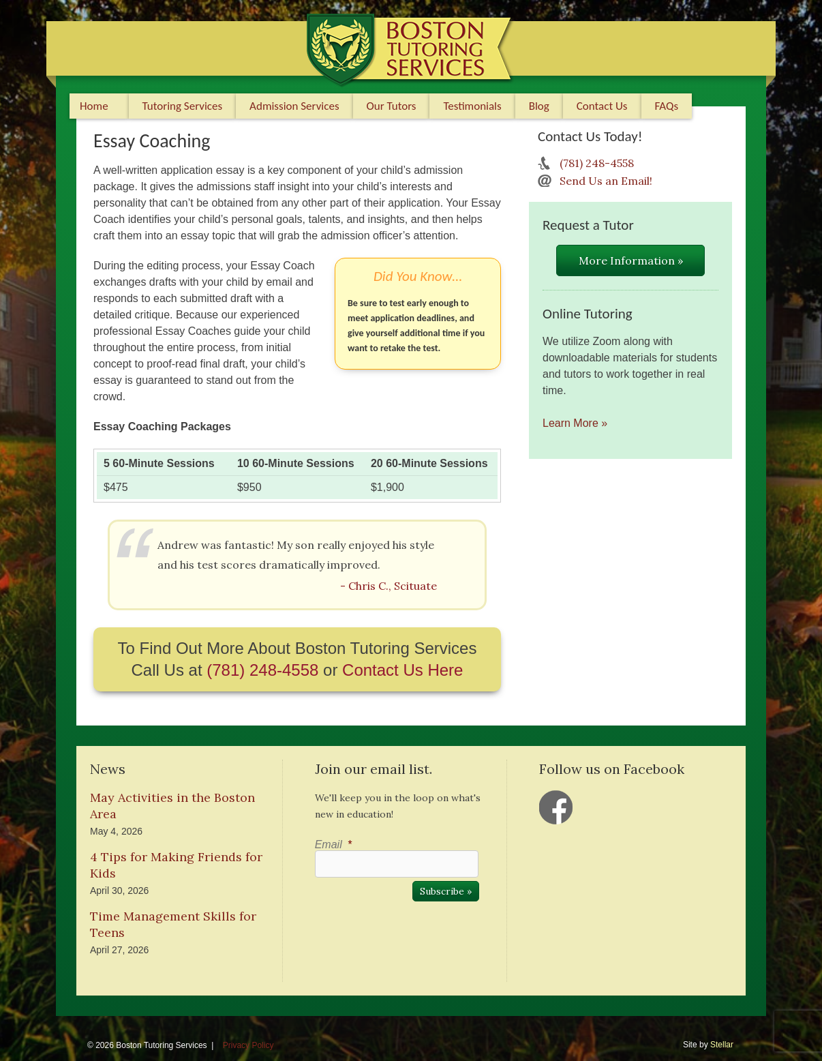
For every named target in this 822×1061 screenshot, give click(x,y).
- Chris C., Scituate (388, 586)
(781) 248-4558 (262, 670)
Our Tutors (391, 106)
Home (94, 106)
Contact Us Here (402, 670)
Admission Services (294, 106)
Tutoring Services (182, 106)
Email (333, 844)
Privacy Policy (248, 1045)
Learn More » (575, 423)
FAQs (667, 106)
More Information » (631, 260)
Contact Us (602, 106)
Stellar (721, 1045)
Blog (539, 106)
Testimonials (472, 106)
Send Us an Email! (606, 181)
